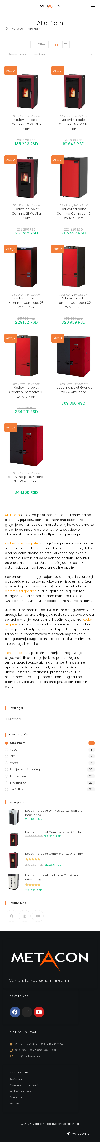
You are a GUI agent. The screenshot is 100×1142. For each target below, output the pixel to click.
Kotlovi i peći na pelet (22, 543)
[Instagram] (25, 916)
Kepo (13, 750)
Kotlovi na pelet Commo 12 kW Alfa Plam (26, 124)
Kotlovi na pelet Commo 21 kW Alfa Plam (26, 213)
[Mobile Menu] (93, 7)
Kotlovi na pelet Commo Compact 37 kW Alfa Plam (26, 392)
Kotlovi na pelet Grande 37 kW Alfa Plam (26, 479)
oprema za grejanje (21, 591)
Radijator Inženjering (25, 769)
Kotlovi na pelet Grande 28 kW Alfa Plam (73, 389)
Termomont (18, 776)
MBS (13, 756)
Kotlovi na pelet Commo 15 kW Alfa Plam (73, 124)
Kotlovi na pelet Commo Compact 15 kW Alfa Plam (74, 213)
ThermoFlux (18, 783)
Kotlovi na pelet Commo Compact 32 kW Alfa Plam (73, 302)
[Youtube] (38, 916)
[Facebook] (11, 916)
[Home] (6, 28)
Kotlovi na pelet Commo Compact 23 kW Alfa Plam (26, 302)
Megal (14, 763)
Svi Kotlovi (33, 116)
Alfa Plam (34, 28)
